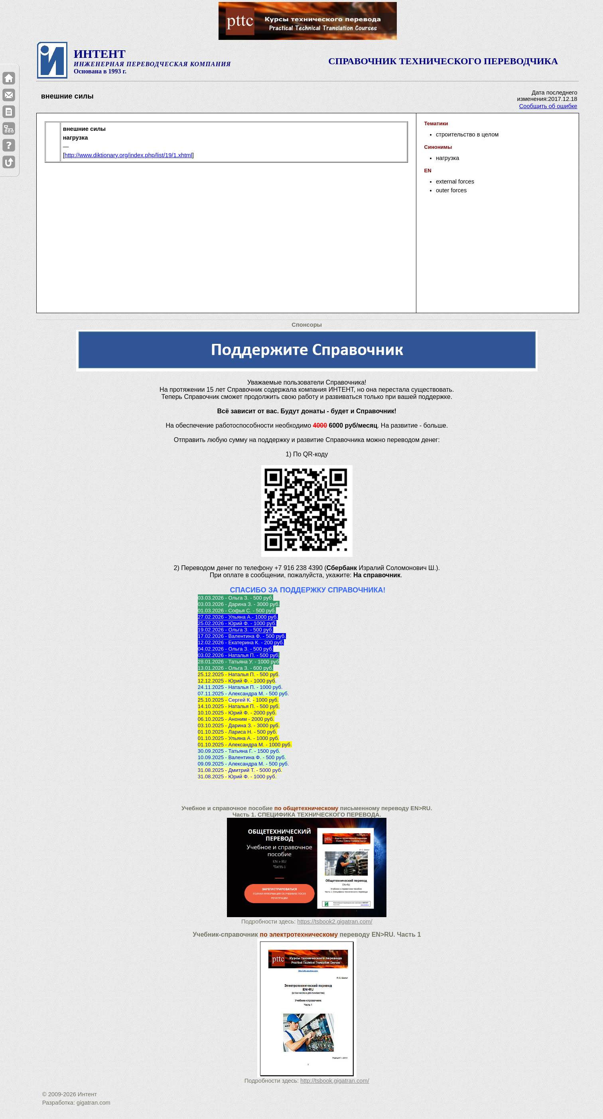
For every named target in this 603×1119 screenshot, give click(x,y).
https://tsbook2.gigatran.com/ (334, 921)
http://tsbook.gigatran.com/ (334, 1081)
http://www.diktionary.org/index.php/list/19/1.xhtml (128, 155)
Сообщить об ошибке (548, 106)
